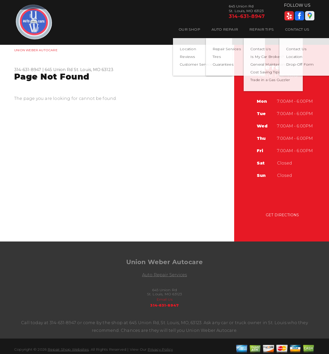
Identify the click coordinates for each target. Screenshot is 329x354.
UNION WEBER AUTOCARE (36, 50)
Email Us (165, 299)
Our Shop (189, 29)
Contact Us (297, 29)
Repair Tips (261, 29)
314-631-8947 (247, 16)
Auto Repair (225, 29)
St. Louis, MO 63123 (93, 69)
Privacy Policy (160, 349)
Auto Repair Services (164, 274)
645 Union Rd (59, 69)
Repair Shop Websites (68, 349)
